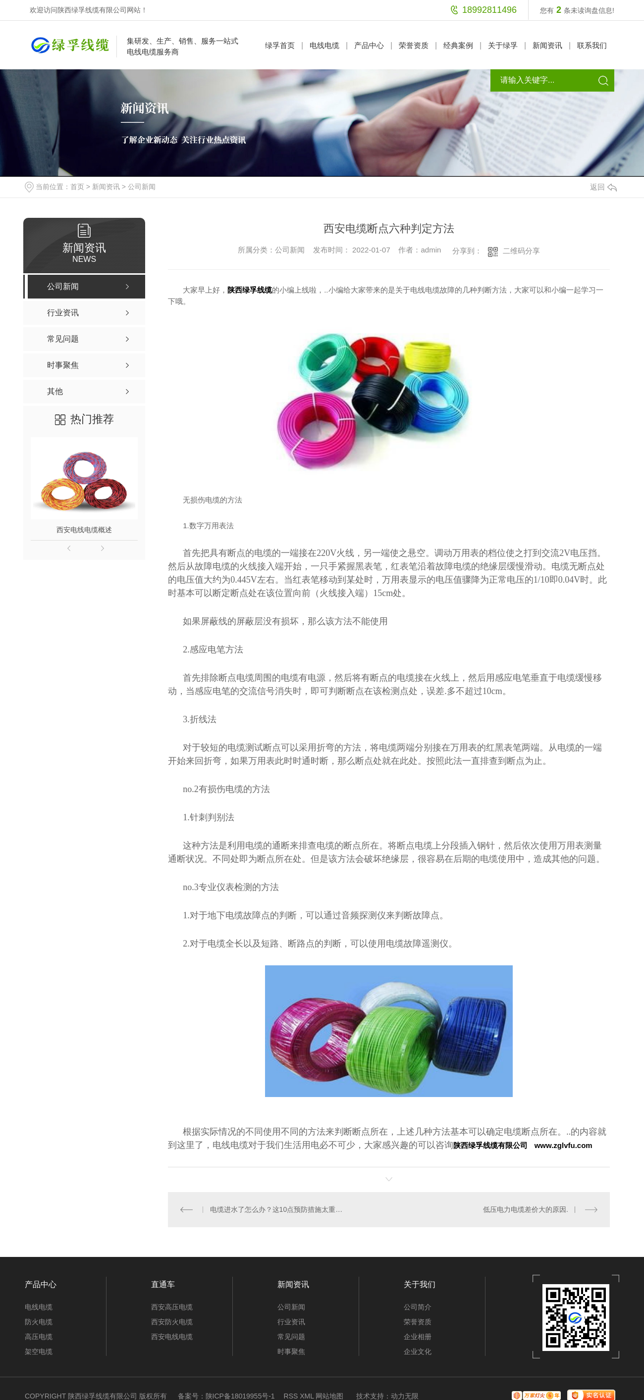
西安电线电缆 (172, 1336)
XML (307, 1396)
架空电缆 (39, 1351)
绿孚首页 (280, 45)
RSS (291, 1396)
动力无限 (405, 1396)
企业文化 (417, 1351)
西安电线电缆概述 (84, 530)
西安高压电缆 (172, 1306)
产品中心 (369, 45)
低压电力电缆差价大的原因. (525, 1209)
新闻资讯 (547, 45)
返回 (603, 187)
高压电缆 (39, 1336)
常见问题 (291, 1336)
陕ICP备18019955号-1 (240, 1396)
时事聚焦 (291, 1351)
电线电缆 (324, 45)
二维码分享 (521, 251)
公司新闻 (142, 187)
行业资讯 (291, 1321)
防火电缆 (39, 1321)
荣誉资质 (414, 45)
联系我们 (592, 45)
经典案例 (458, 45)
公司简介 (417, 1306)
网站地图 (329, 1396)
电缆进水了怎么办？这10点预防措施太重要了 (278, 1209)
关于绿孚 (503, 45)
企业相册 (417, 1336)
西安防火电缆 (172, 1321)
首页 (77, 187)
